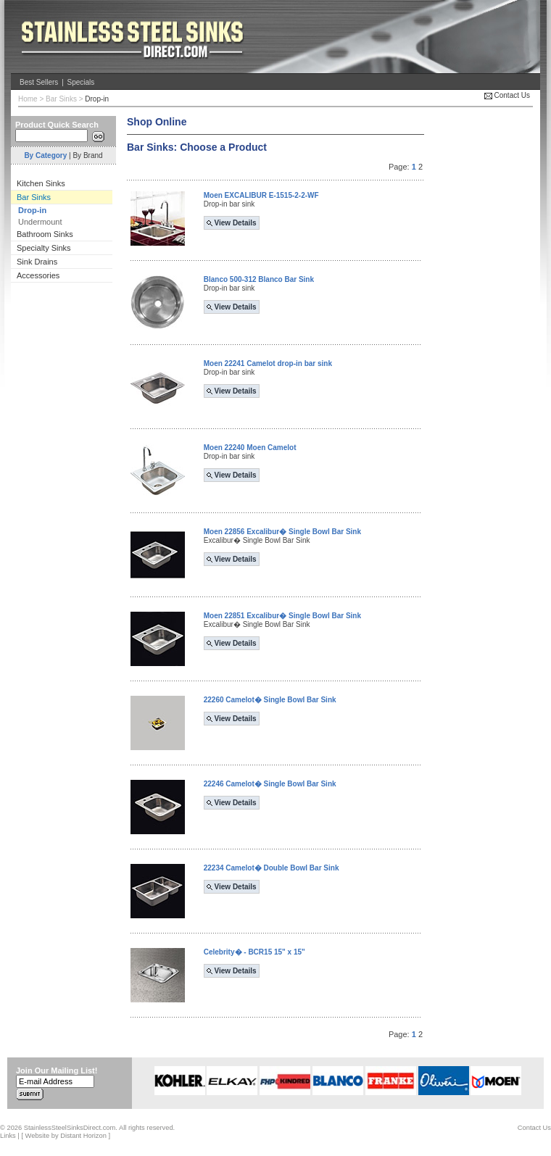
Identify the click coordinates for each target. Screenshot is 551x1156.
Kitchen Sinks (41, 183)
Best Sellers (39, 82)
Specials (81, 82)
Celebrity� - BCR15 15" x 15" (254, 952)
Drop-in (97, 99)
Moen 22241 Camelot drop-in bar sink (268, 363)
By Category (45, 155)
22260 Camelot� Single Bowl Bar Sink (270, 700)
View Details (232, 223)
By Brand (87, 155)
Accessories (38, 275)
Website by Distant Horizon (66, 1135)
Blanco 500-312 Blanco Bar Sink (259, 279)
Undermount (40, 221)
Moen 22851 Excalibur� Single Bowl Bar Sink (282, 616)
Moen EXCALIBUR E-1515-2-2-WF (261, 195)
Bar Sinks (61, 99)
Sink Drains (37, 261)
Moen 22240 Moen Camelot (250, 448)
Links (8, 1135)
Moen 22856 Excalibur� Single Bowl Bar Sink (282, 532)
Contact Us (507, 95)
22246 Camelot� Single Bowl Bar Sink (270, 784)
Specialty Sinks (44, 248)
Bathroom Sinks (45, 234)
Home (28, 99)
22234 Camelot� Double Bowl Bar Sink (271, 868)
